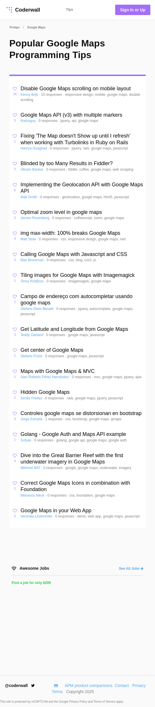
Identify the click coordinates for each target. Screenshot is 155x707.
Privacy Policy (78, 701)
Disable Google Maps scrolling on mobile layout (75, 88)
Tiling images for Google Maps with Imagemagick (77, 275)
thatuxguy (28, 121)
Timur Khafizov (32, 281)
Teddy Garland (32, 335)
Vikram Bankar (32, 169)
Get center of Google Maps (51, 350)
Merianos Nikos (32, 495)
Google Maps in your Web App (55, 510)
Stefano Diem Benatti (37, 309)
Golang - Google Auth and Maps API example (73, 434)
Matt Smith (29, 197)
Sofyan (26, 440)
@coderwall (20, 685)
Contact (122, 685)
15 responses (52, 95)
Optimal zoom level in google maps (61, 212)
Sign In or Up (132, 10)
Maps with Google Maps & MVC (57, 371)
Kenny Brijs (29, 95)
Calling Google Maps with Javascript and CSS (73, 254)
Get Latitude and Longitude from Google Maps (74, 329)
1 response (54, 419)
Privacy (139, 685)
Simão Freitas (31, 398)
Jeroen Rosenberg (35, 218)
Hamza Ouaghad (34, 148)
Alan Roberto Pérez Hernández (45, 377)
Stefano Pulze (31, 356)
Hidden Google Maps (45, 392)
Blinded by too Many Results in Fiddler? (66, 163)
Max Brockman (32, 260)
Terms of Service (105, 701)
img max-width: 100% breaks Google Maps (70, 233)
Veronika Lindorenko (36, 516)
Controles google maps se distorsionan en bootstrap (80, 413)
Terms (57, 691)
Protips (14, 27)
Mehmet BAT (30, 468)
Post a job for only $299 (31, 583)
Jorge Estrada (31, 419)
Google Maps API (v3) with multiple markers (71, 115)
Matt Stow (28, 239)
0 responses (48, 121)
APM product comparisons (88, 685)
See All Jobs (131, 569)
